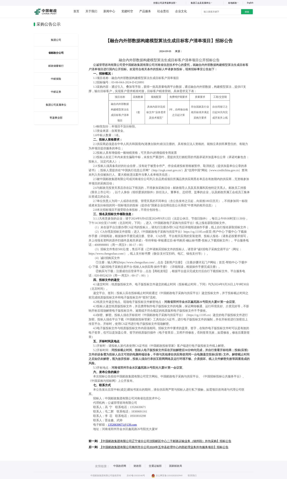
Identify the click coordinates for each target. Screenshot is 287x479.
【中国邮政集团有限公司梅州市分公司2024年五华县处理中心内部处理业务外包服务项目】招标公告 (164, 447)
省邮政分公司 (56, 52)
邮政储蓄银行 (56, 65)
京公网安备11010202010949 (166, 475)
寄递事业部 (56, 117)
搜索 (247, 12)
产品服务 (145, 11)
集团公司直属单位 (56, 104)
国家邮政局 (175, 465)
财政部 (137, 465)
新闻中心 (109, 11)
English (250, 2)
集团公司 (56, 39)
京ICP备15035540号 (136, 475)
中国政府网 (119, 465)
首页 (76, 11)
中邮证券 (56, 91)
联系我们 (192, 475)
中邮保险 (56, 78)
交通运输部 (155, 465)
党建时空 (127, 11)
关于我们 (91, 11)
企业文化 (181, 11)
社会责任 (163, 11)
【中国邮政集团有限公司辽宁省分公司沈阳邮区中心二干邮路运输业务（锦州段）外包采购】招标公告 (165, 441)
